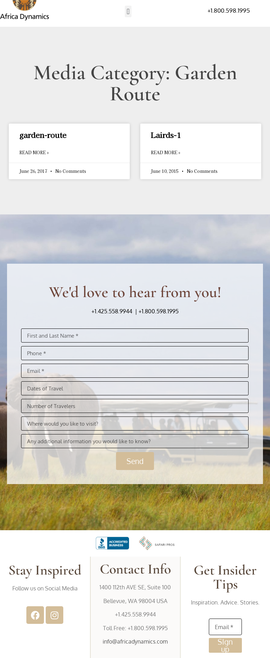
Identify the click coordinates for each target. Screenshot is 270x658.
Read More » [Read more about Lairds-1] (165, 152)
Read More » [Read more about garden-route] (34, 152)
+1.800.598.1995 (228, 10)
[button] (128, 11)
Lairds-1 (166, 135)
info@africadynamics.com (135, 641)
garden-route (42, 135)
